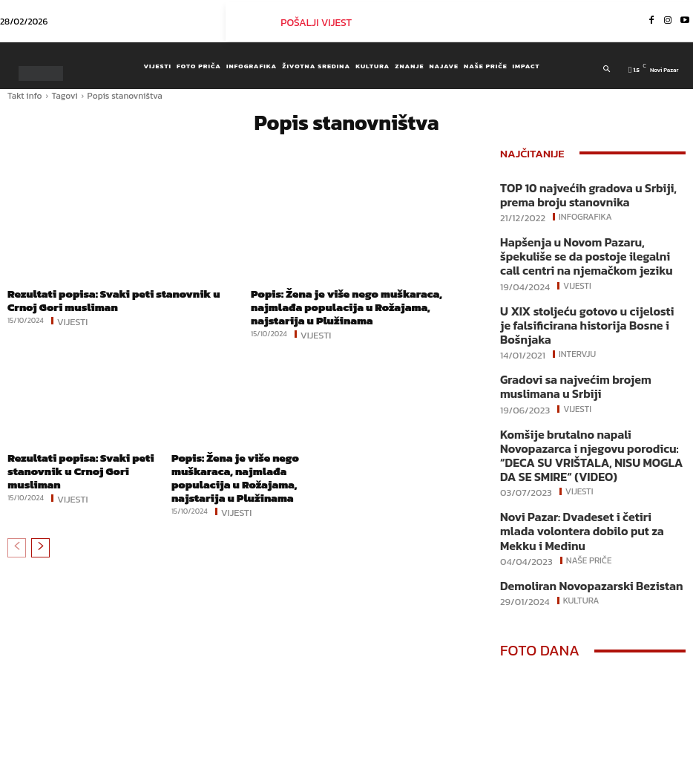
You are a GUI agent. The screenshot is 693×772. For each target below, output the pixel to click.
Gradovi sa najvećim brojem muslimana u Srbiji (590, 351)
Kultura (580, 518)
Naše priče (587, 480)
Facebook (510, 760)
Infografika (583, 211)
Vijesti (72, 317)
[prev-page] (16, 523)
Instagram (580, 760)
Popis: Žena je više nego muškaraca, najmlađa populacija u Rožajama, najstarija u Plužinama (359, 299)
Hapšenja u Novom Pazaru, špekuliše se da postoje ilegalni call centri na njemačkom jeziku (587, 247)
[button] (607, 69)
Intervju (576, 321)
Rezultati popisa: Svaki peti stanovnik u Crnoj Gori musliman (124, 299)
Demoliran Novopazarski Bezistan (574, 504)
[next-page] (40, 523)
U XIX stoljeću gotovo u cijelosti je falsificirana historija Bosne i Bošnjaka (585, 302)
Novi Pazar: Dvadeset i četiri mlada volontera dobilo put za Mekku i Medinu (587, 461)
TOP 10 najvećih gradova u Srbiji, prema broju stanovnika (587, 193)
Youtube (649, 760)
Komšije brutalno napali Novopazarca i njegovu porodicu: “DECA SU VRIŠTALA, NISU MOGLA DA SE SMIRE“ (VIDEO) (586, 406)
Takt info (24, 95)
